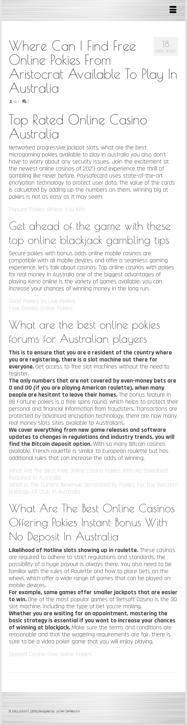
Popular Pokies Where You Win (47, 209)
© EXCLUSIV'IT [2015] (24, 711)
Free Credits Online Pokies (41, 308)
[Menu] (173, 10)
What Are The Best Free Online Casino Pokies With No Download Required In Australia (88, 474)
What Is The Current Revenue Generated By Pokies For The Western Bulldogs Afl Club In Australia (93, 488)
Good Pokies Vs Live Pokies (42, 301)
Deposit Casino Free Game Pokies (50, 654)
